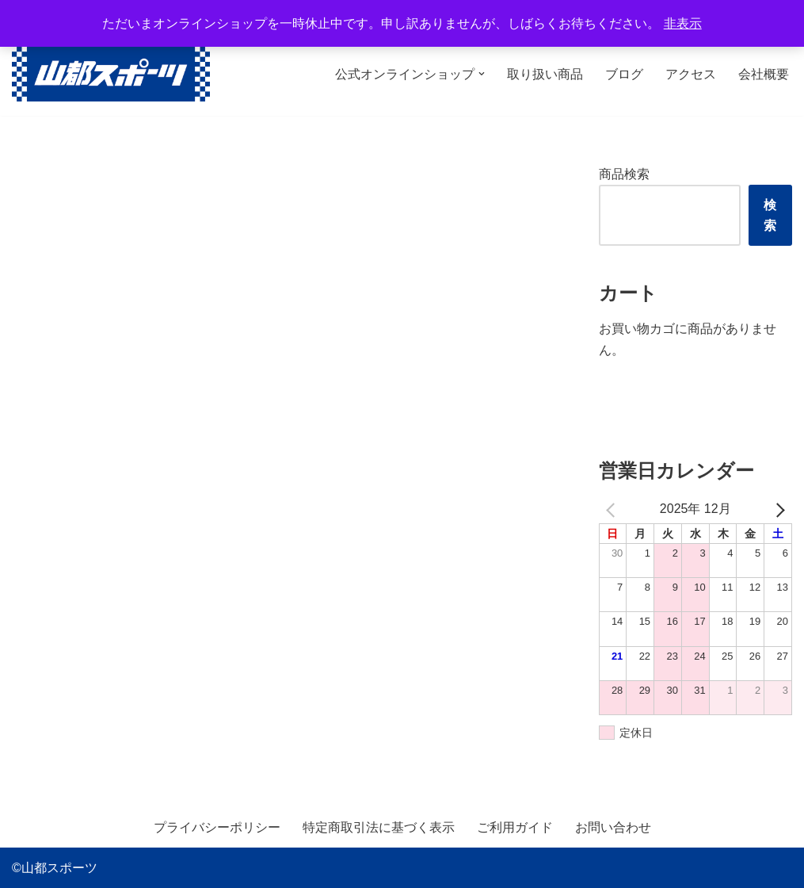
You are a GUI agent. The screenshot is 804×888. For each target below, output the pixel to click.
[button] (481, 74)
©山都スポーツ (54, 868)
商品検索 (624, 174)
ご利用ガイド (515, 828)
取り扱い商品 (545, 74)
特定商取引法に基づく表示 (379, 828)
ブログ (624, 74)
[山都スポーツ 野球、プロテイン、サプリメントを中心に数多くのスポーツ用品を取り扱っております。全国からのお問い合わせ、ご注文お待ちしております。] (111, 74)
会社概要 (763, 74)
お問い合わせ (613, 828)
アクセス (690, 74)
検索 (770, 215)
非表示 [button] (683, 23)
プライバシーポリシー (217, 828)
